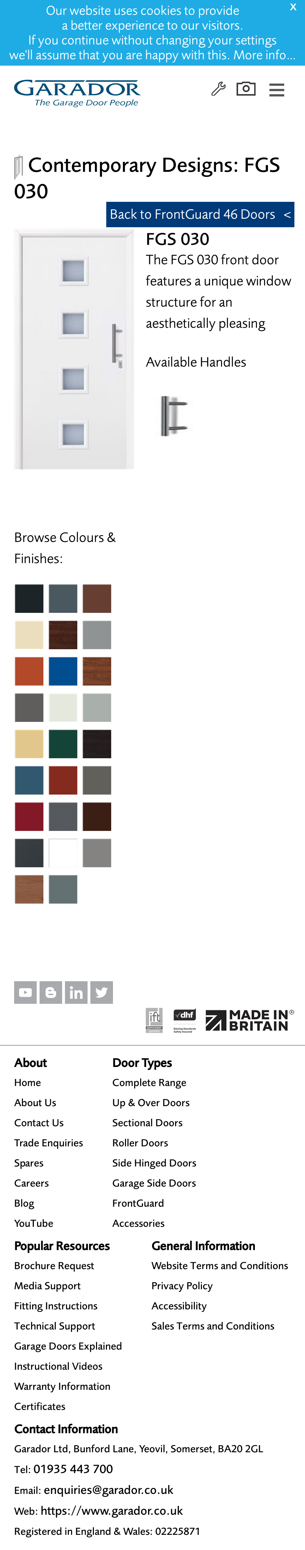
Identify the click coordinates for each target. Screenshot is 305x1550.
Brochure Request (54, 1266)
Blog (24, 1203)
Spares (28, 1163)
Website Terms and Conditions (219, 1266)
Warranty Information (62, 1386)
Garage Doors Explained (68, 1346)
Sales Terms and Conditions (212, 1326)
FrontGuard (138, 1203)
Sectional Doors (147, 1123)
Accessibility (179, 1306)
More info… (264, 55)
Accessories (138, 1223)
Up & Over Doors (151, 1103)
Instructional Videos (58, 1366)
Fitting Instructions (55, 1306)
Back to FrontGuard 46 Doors (192, 214)
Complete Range (149, 1082)
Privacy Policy (182, 1286)
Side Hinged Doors (154, 1163)
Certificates (39, 1406)
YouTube (33, 1223)
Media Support (47, 1286)
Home (27, 1082)
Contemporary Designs (130, 165)
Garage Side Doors (154, 1183)
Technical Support (54, 1326)
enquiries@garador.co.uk (108, 1490)
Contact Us (39, 1123)
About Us (35, 1103)
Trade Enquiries (48, 1143)
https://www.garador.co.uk (112, 1511)
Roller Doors (140, 1143)
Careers (31, 1183)
